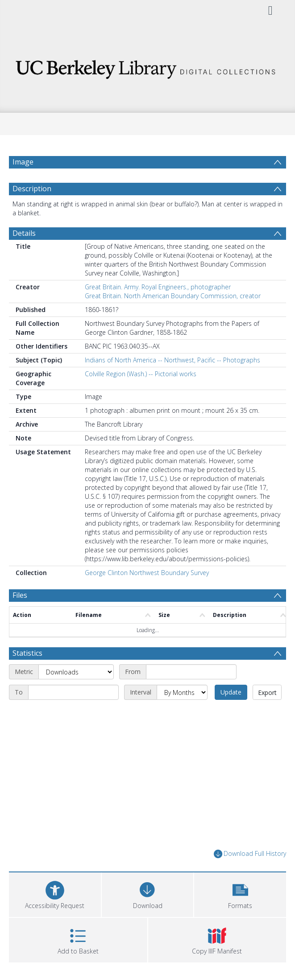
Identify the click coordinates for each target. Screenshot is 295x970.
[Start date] (191, 671)
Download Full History (250, 854)
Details (24, 233)
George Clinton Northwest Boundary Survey (147, 572)
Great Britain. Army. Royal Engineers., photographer (158, 287)
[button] (240, 893)
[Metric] (76, 671)
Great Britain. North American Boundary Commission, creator (173, 296)
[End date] (73, 692)
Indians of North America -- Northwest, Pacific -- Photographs (172, 360)
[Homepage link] (147, 67)
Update (230, 692)
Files (19, 595)
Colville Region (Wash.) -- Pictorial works (140, 374)
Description (31, 188)
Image (22, 162)
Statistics (27, 653)
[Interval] (182, 692)
